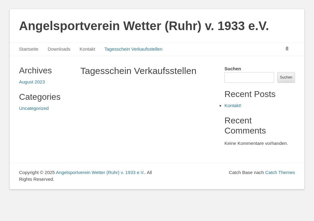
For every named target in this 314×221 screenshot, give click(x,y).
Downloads (59, 49)
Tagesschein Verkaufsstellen (133, 49)
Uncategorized (34, 108)
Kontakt (87, 49)
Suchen (232, 68)
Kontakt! (232, 105)
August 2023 (32, 81)
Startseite (28, 49)
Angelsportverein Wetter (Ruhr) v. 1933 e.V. (144, 26)
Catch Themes (280, 172)
